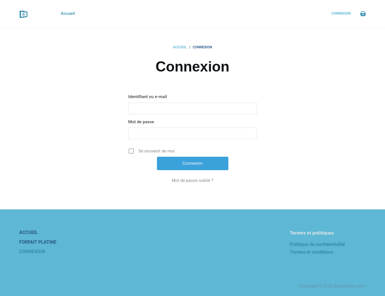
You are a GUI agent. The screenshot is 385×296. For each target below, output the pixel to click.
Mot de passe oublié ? (192, 180)
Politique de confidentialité (317, 244)
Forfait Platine (37, 242)
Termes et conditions (311, 252)
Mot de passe (141, 121)
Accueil (68, 13)
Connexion (341, 13)
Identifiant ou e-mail (147, 96)
